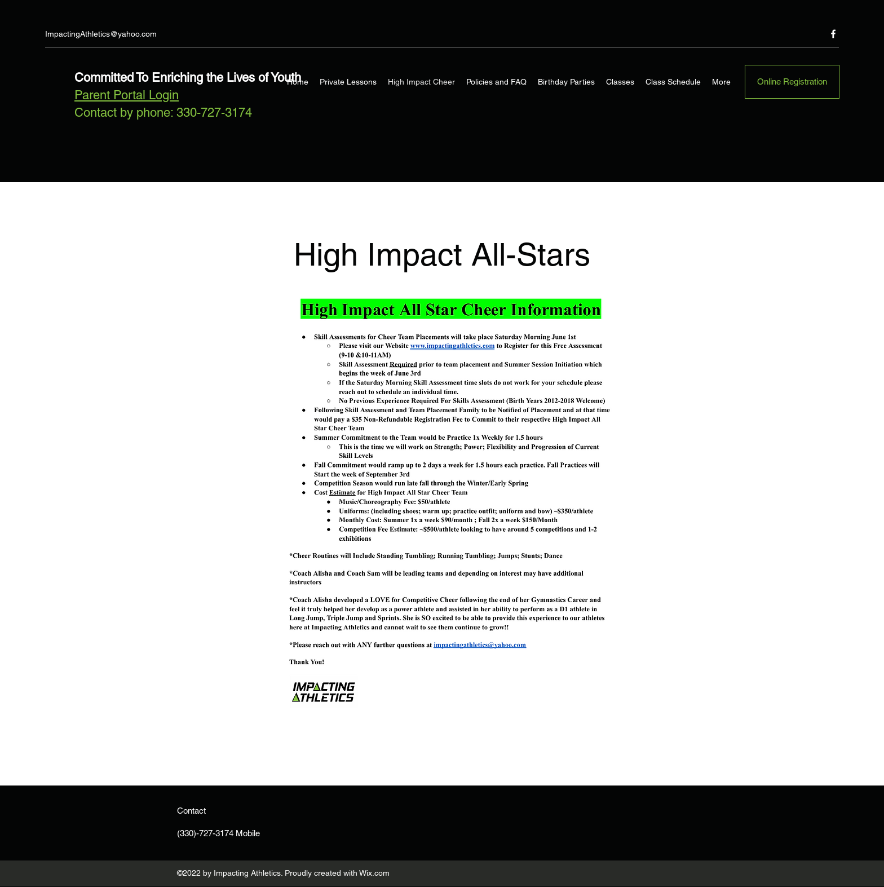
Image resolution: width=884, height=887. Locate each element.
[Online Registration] (792, 82)
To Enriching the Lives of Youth (217, 77)
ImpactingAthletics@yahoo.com (101, 33)
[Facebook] (833, 33)
